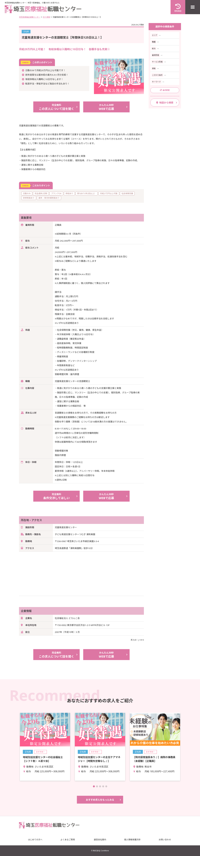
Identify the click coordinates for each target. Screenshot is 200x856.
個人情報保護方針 (132, 839)
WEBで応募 (106, 107)
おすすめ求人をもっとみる (100, 799)
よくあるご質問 (67, 839)
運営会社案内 (100, 839)
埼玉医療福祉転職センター (29, 17)
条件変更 (165, 90)
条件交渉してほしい (56, 496)
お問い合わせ (165, 839)
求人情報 (46, 17)
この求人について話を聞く (56, 107)
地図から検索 (164, 102)
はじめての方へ (35, 839)
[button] (94, 786)
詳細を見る (45, 747)
